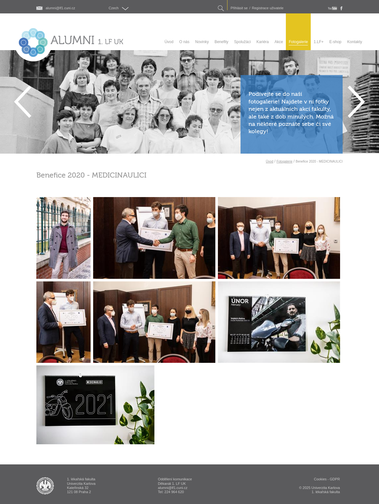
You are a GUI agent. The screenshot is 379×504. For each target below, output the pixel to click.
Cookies (320, 479)
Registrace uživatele (268, 8)
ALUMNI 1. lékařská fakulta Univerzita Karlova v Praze (45, 485)
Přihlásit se (239, 8)
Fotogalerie (285, 161)
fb (341, 8)
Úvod (269, 161)
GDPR (335, 479)
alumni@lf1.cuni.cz (60, 8)
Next (356, 102)
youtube (332, 8)
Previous (22, 102)
